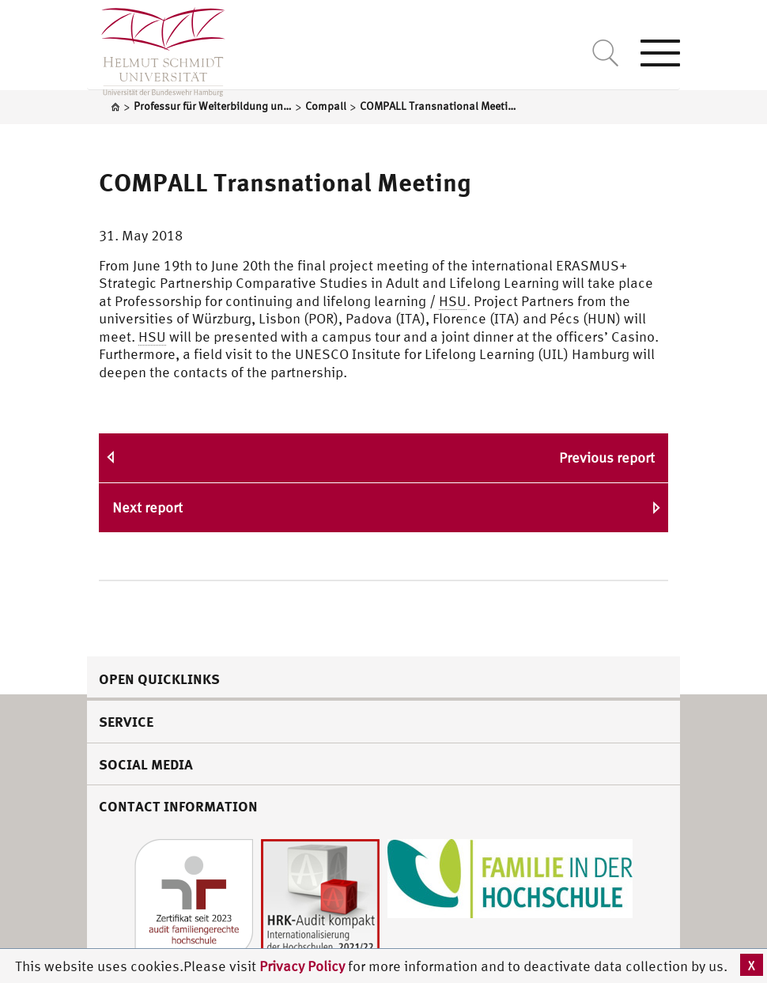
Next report (147, 507)
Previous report (607, 457)
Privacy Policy (303, 966)
